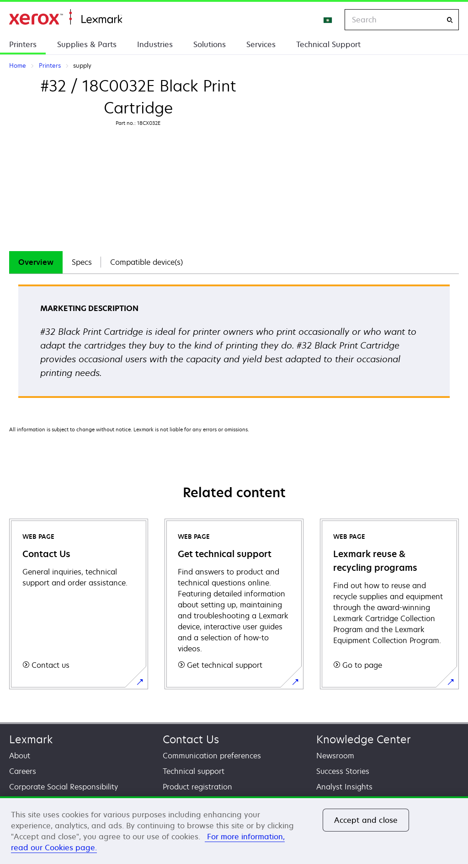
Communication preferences (212, 756)
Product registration (197, 787)
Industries (155, 44)
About (19, 756)
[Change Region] (328, 20)
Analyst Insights (344, 787)
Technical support (193, 771)
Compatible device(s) (146, 262)
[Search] (450, 20)
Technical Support (328, 44)
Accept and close (366, 820)
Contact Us (191, 739)
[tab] (36, 262)
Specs (82, 262)
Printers (23, 44)
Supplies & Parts (87, 44)
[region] (234, 830)
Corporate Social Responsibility (63, 787)
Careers (22, 771)
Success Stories (342, 771)
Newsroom (335, 756)
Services (261, 44)
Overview (35, 262)
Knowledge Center (363, 739)
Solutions (209, 44)
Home (65, 17)
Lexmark (31, 739)
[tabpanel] (234, 344)
